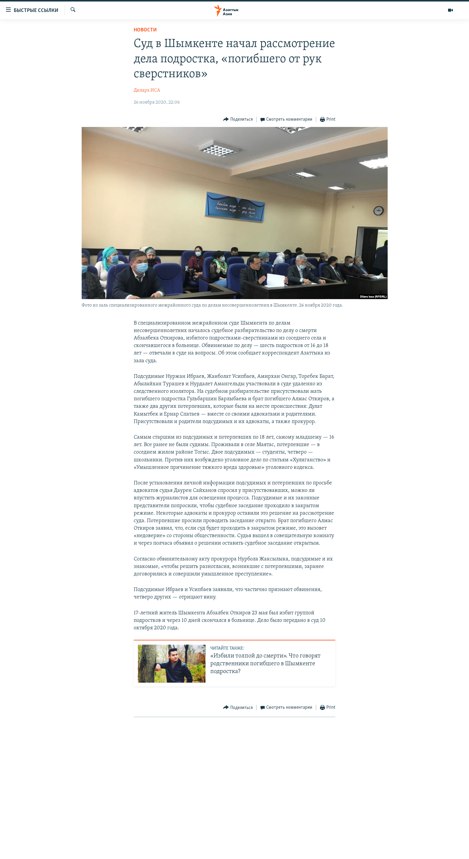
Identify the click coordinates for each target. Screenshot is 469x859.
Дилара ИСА (147, 90)
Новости (145, 30)
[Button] (238, 120)
